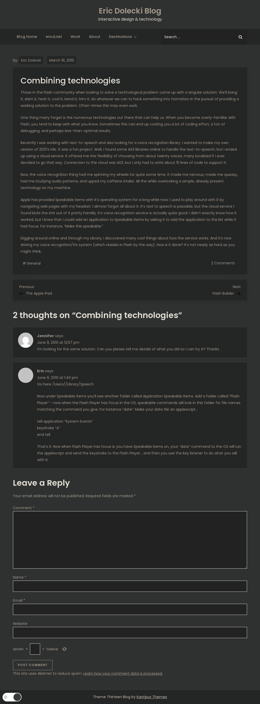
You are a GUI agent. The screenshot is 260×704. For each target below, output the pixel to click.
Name (19, 577)
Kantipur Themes (152, 696)
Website (20, 623)
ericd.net (54, 36)
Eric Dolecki (31, 60)
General (34, 263)
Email (19, 600)
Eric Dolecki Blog (130, 11)
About (94, 36)
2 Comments (224, 263)
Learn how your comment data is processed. (123, 673)
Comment (24, 507)
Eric (40, 370)
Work (75, 36)
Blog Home (27, 36)
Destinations (123, 36)
